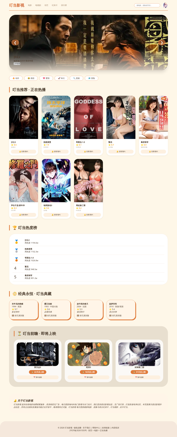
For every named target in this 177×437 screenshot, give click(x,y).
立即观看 (17, 64)
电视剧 (38, 5)
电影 (30, 5)
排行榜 (64, 5)
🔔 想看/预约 (23, 151)
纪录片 (55, 5)
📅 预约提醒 (37, 377)
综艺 (46, 5)
